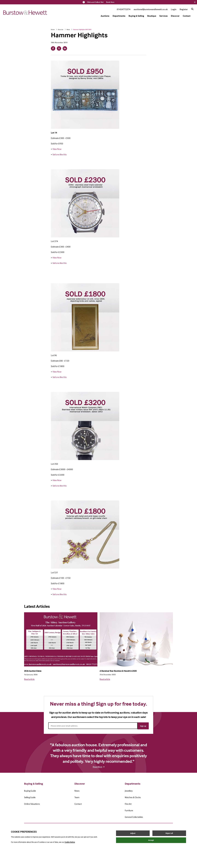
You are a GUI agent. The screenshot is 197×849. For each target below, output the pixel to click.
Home (53, 29)
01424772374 (123, 9)
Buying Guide (30, 790)
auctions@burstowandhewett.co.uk (151, 9)
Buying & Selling (136, 15)
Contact (186, 15)
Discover (175, 15)
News (68, 29)
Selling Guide (29, 797)
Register (184, 9)
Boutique (151, 15)
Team (76, 797)
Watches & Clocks (133, 797)
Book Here (110, 2)
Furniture (129, 810)
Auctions (105, 15)
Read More (98, 766)
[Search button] (192, 9)
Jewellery (129, 790)
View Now (57, 149)
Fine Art (128, 803)
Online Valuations (32, 803)
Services (163, 15)
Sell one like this (60, 154)
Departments (119, 15)
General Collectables (134, 816)
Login (173, 9)
